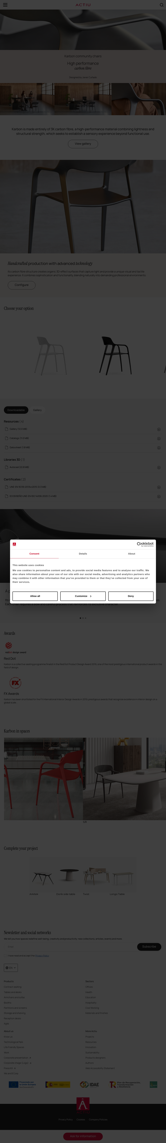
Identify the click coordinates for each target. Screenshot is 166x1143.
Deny (131, 596)
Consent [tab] (34, 553)
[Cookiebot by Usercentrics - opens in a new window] (139, 544)
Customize (83, 596)
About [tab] (131, 553)
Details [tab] (83, 553)
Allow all (35, 596)
